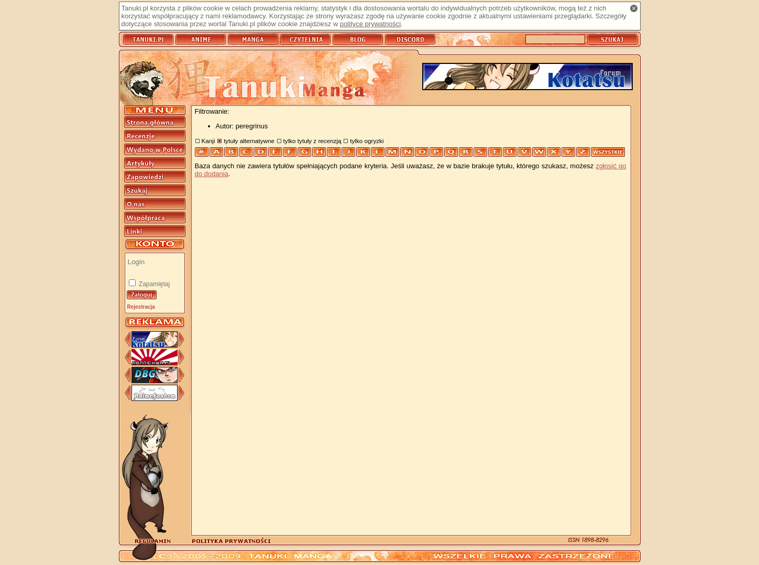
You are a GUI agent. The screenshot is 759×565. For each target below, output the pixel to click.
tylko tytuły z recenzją (312, 140)
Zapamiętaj (153, 284)
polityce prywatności (370, 24)
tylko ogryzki (366, 140)
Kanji (208, 140)
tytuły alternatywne (249, 140)
